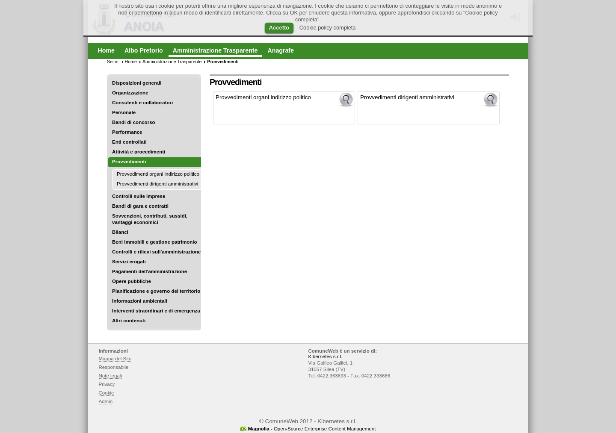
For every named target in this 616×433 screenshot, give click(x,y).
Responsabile (114, 367)
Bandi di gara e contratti (140, 206)
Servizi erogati (129, 261)
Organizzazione (130, 92)
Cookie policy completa (327, 27)
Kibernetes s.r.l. (325, 356)
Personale (124, 112)
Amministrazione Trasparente (171, 61)
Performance (127, 132)
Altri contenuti (128, 320)
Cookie (106, 392)
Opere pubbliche (131, 281)
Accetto (279, 27)
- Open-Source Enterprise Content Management (312, 428)
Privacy (107, 384)
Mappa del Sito (115, 358)
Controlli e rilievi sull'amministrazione (156, 251)
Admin (106, 401)
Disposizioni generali (136, 82)
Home (131, 61)
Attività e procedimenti (138, 151)
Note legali (110, 375)
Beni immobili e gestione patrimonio (154, 241)
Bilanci (120, 232)
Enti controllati (129, 141)
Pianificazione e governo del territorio (156, 291)
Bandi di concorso (133, 122)
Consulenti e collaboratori (142, 102)
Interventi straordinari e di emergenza (156, 310)
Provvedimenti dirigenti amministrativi (157, 183)
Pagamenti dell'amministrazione (149, 271)
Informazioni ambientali (139, 300)
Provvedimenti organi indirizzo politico (158, 174)
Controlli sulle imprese (138, 196)
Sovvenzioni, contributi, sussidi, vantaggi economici (149, 219)
